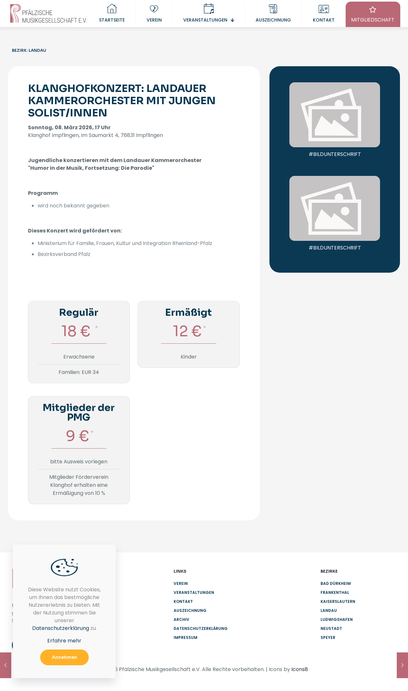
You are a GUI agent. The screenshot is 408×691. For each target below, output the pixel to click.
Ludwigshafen (337, 619)
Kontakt (183, 601)
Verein (181, 583)
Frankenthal (335, 592)
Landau (329, 610)
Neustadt (331, 628)
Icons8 (299, 669)
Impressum (185, 637)
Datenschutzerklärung (201, 628)
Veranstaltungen (194, 592)
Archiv (181, 619)
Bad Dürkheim (336, 583)
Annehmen (64, 657)
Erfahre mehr (64, 640)
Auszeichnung (190, 610)
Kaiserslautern (338, 601)
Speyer (328, 637)
